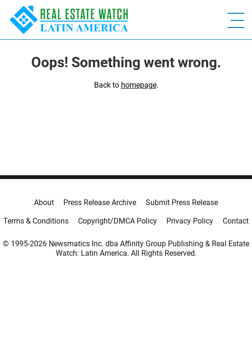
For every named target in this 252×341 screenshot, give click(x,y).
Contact (236, 220)
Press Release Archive (99, 202)
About (44, 202)
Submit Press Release (182, 202)
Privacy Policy (189, 220)
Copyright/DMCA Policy (117, 220)
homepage (138, 85)
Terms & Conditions (36, 220)
